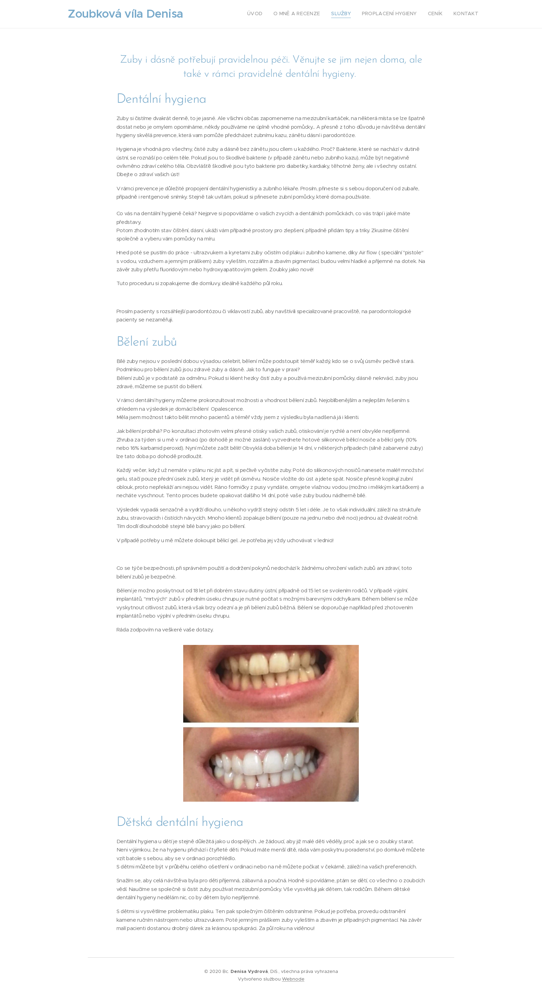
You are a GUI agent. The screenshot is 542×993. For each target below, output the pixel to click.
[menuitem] (425, 14)
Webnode (293, 979)
